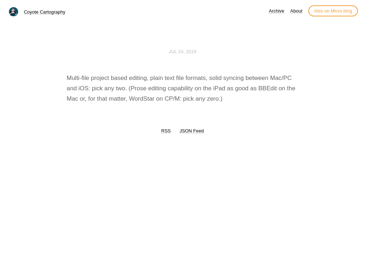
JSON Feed (192, 130)
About (296, 11)
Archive (276, 11)
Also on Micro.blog (333, 11)
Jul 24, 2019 (182, 51)
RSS (166, 130)
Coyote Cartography (44, 12)
